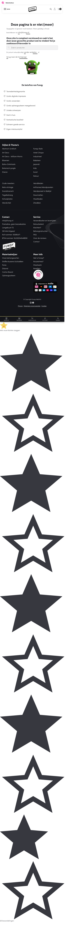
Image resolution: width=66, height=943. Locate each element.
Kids (35, 168)
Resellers (36, 268)
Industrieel (37, 156)
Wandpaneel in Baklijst (42, 191)
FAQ (35, 234)
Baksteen (37, 160)
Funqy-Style (38, 148)
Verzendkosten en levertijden (44, 220)
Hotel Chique (38, 152)
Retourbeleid (38, 224)
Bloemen (5, 160)
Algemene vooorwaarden (32, 306)
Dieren (5, 172)
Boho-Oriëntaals (8, 164)
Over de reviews (39, 238)
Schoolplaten (7, 199)
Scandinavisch (8, 191)
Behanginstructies (40, 231)
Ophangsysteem (8, 275)
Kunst (35, 172)
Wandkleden (38, 183)
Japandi (36, 164)
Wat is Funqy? (38, 258)
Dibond (5, 268)
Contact (36, 241)
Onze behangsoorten (10, 258)
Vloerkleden (38, 199)
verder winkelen (30, 52)
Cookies (44, 306)
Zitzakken (37, 202)
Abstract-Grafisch (9, 148)
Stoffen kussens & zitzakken (12, 261)
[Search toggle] (51, 9)
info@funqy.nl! (23, 32)
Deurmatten (38, 195)
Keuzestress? (38, 261)
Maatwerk (37, 265)
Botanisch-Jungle (9, 168)
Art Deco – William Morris (12, 156)
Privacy (20, 306)
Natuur (36, 176)
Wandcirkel (6, 202)
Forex (4, 265)
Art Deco (5, 152)
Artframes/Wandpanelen (43, 187)
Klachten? (37, 227)
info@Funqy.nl (7, 220)
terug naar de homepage (16, 57)
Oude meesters (8, 183)
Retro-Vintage (7, 187)
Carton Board (7, 272)
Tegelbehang (7, 195)
